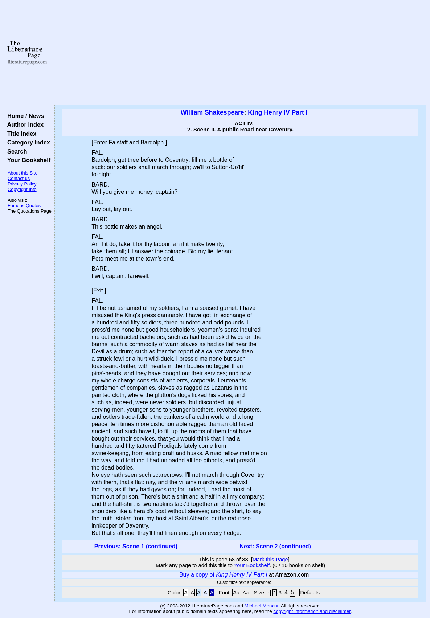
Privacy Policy (22, 184)
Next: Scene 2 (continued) (275, 546)
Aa (236, 593)
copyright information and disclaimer (312, 611)
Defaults (310, 593)
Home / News (24, 115)
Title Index (20, 133)
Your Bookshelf (27, 160)
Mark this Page (270, 559)
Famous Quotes (24, 205)
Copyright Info (22, 189)
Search (15, 151)
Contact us (19, 178)
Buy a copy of (223, 575)
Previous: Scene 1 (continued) (135, 546)
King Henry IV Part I (277, 112)
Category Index (27, 142)
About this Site (23, 173)
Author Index (24, 124)
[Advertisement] (240, 52)
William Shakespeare (212, 112)
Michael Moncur (261, 606)
